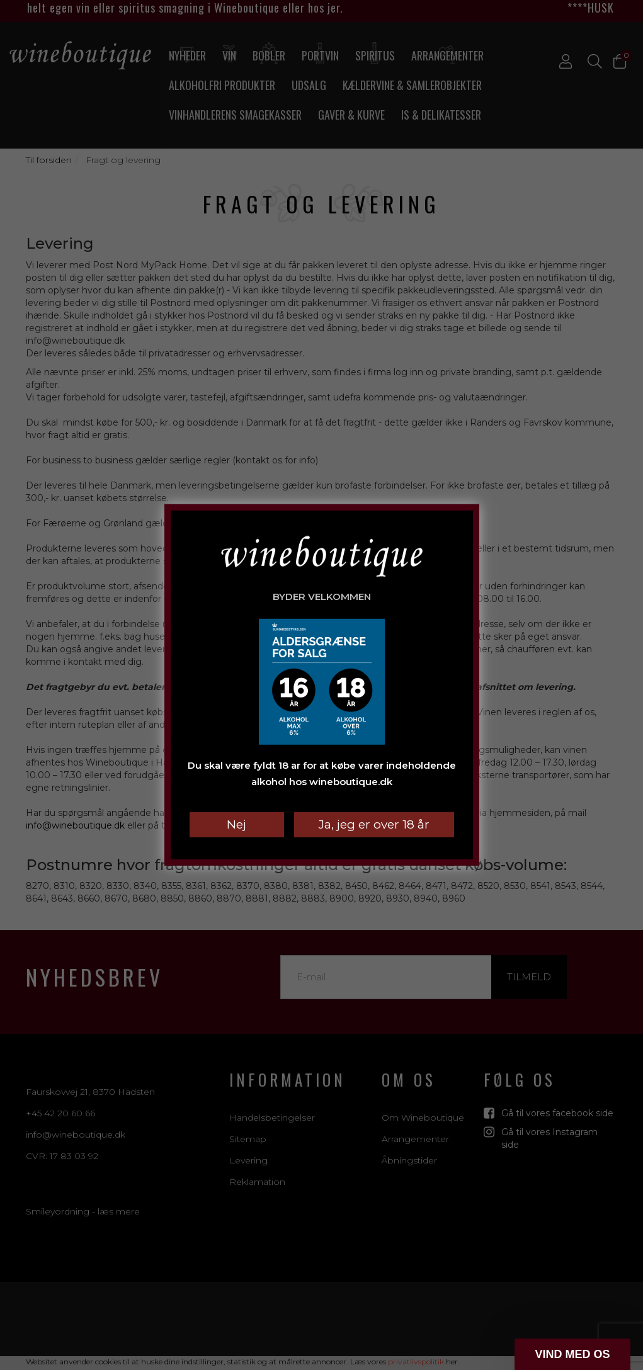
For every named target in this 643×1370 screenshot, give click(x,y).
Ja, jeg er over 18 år (374, 824)
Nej (236, 824)
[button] (572, 1354)
